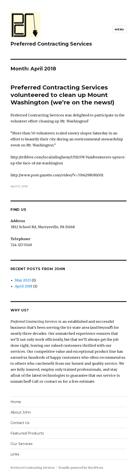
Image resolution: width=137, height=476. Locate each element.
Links (15, 454)
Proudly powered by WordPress (81, 468)
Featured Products (27, 433)
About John (21, 412)
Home (16, 402)
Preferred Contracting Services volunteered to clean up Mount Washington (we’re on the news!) (62, 95)
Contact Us (20, 423)
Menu (119, 29)
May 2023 (23, 280)
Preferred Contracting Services (51, 44)
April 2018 (23, 286)
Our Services (21, 444)
